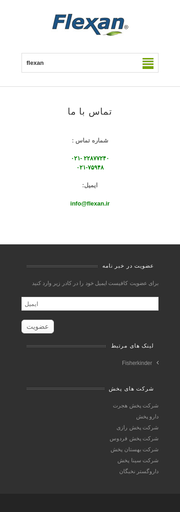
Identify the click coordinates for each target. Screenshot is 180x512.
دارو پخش (147, 416)
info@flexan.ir (90, 203)
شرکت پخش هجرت (136, 405)
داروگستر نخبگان (139, 471)
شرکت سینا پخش (138, 460)
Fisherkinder (137, 363)
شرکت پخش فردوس (134, 438)
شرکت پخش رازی (137, 427)
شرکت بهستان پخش (135, 449)
